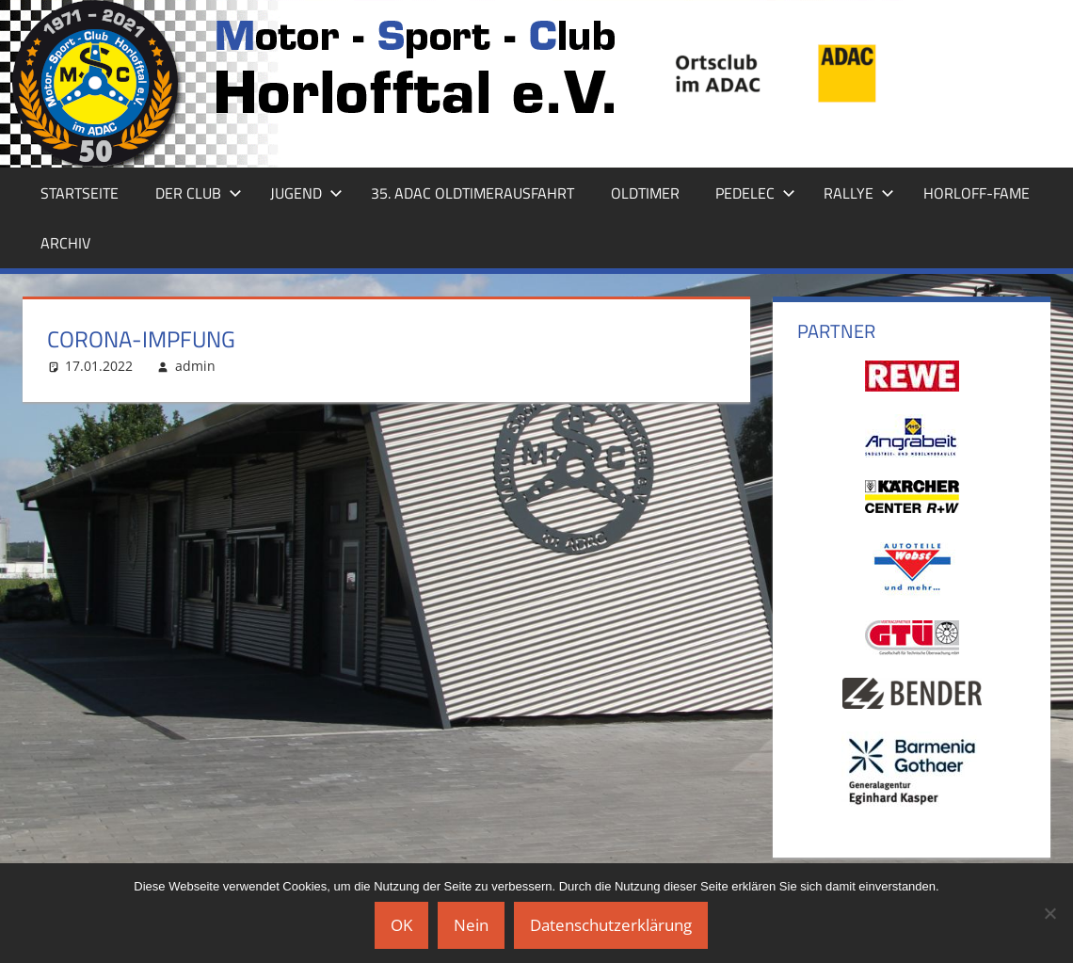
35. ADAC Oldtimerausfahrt (472, 193)
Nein (471, 925)
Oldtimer (645, 193)
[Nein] (1049, 913)
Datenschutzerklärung (611, 925)
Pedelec (755, 193)
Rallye (859, 193)
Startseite (79, 193)
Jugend (306, 193)
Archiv (65, 243)
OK (401, 925)
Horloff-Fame (976, 193)
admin (195, 366)
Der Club (198, 193)
